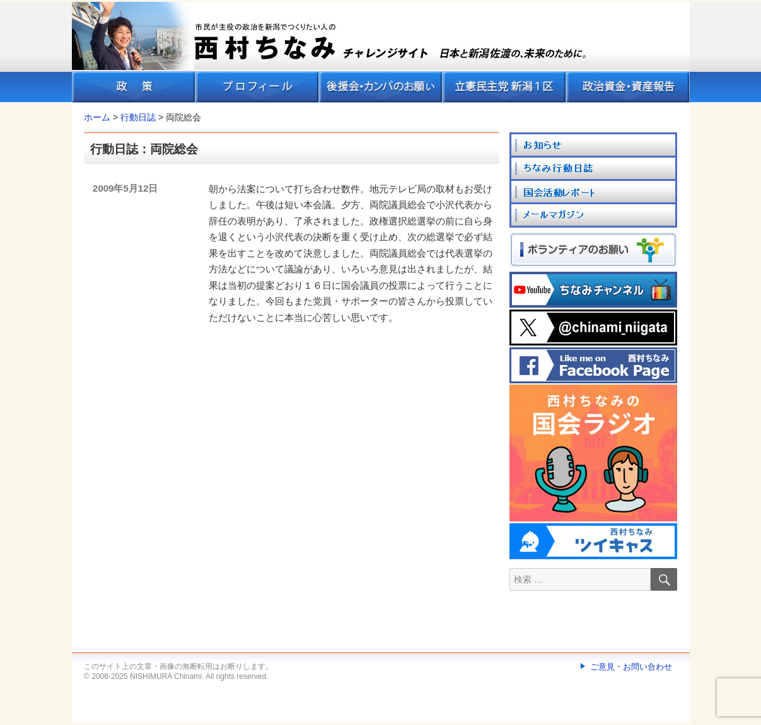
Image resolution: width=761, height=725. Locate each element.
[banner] (381, 52)
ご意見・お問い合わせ (631, 666)
